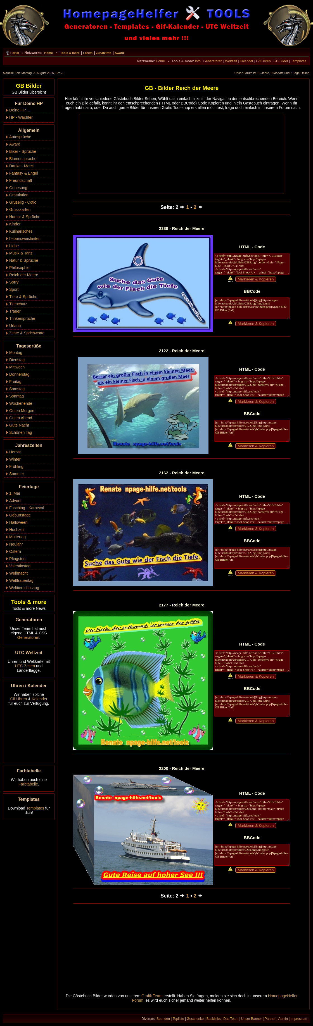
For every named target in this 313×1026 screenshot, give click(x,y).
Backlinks (214, 1019)
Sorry (13, 282)
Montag (15, 352)
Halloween (18, 522)
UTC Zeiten (25, 666)
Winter (14, 459)
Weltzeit (231, 61)
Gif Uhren (18, 699)
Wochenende (20, 403)
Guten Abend (20, 418)
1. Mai (14, 493)
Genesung (18, 187)
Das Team (230, 1019)
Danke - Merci (21, 166)
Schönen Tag (20, 432)
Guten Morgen (21, 410)
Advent (15, 500)
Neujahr (16, 544)
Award (119, 52)
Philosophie (19, 267)
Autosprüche (20, 137)
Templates (298, 61)
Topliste (178, 1019)
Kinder (14, 224)
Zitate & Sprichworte (26, 333)
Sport (13, 289)
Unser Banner (251, 1019)
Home (48, 52)
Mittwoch (17, 367)
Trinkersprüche (22, 318)
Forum (88, 52)
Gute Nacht (19, 425)
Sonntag (16, 396)
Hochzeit (16, 529)
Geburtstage (20, 515)
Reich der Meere (23, 275)
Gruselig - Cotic (22, 202)
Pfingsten (17, 558)
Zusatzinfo (103, 52)
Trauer (15, 311)
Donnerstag (19, 374)
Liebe (14, 246)
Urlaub (15, 325)
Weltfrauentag (21, 580)
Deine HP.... (19, 110)
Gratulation (18, 195)
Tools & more (69, 52)
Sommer (16, 474)
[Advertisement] (181, 153)
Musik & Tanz (20, 253)
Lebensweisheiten (25, 238)
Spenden (163, 1019)
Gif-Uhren (263, 61)
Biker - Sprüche (22, 151)
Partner (270, 1019)
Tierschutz (18, 304)
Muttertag (17, 537)
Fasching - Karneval (26, 508)
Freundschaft (20, 180)
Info (197, 61)
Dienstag (17, 360)
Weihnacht (18, 573)
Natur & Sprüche (23, 260)
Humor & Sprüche (24, 217)
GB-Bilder (281, 61)
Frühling (16, 466)
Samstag (17, 389)
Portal (14, 52)
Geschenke (195, 1019)
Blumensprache (22, 158)
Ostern (15, 551)
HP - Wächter (21, 117)
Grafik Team (151, 996)
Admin (283, 1019)
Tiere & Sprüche (23, 296)
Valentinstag (19, 566)
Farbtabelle (28, 784)
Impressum (299, 1019)
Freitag (15, 381)
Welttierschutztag (24, 587)
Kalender (246, 61)
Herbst (15, 452)
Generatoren (212, 61)
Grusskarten (19, 209)
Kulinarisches (20, 231)
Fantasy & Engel (23, 173)
